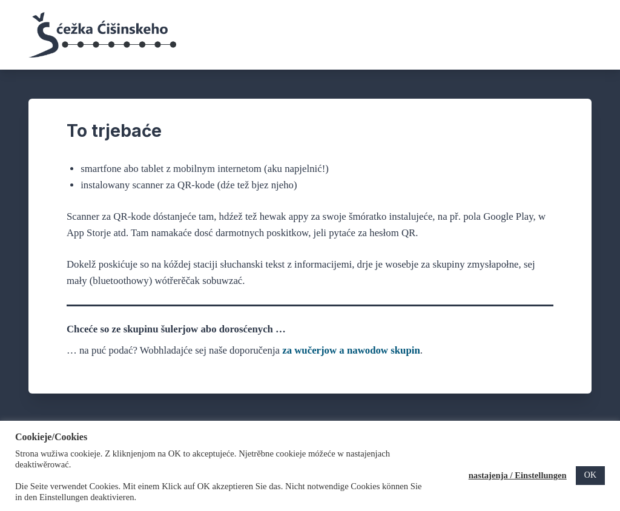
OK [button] (590, 475)
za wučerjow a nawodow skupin (351, 350)
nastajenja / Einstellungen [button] (518, 475)
